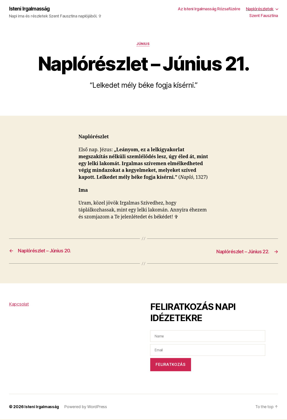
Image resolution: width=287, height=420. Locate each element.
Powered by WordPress (87, 407)
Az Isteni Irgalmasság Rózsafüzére (209, 9)
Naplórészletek (260, 9)
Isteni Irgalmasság (31, 9)
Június (143, 45)
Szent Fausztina (263, 15)
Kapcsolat (19, 304)
